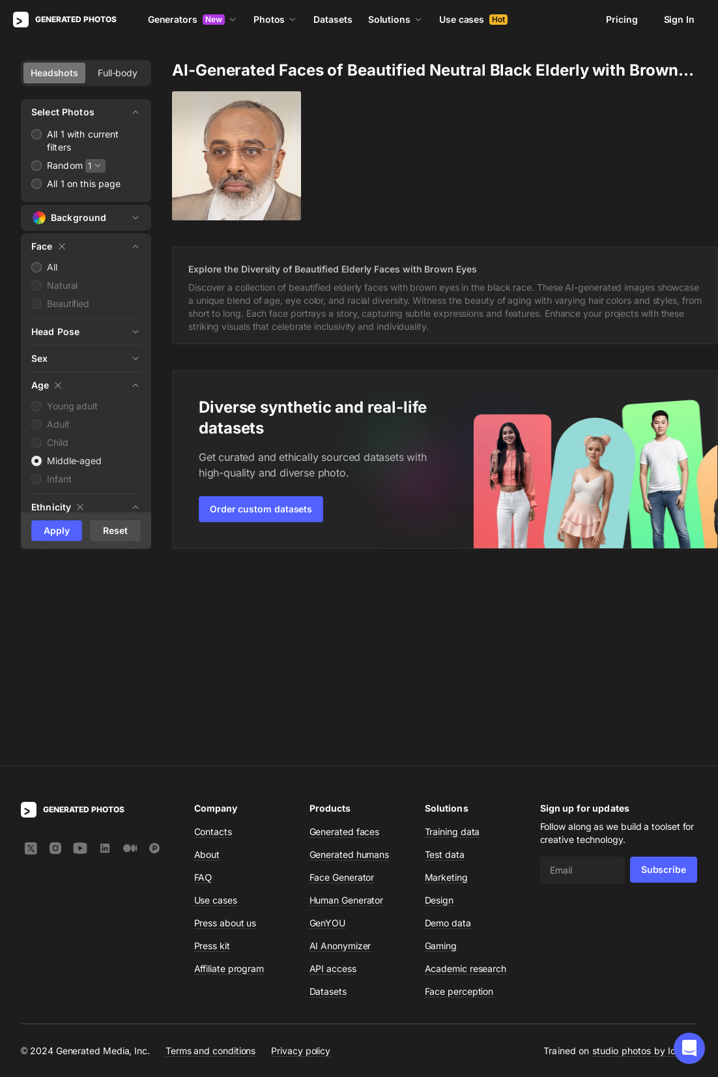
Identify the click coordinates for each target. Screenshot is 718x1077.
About (207, 664)
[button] (689, 1048)
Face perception (459, 800)
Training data (452, 641)
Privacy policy (300, 860)
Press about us (225, 732)
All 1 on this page (84, 183)
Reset (115, 530)
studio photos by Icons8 (644, 860)
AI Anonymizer (340, 755)
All (52, 267)
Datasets (332, 19)
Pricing (621, 19)
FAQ (203, 686)
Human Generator (346, 709)
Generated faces (344, 641)
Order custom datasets (261, 508)
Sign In (679, 19)
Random (65, 165)
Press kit (212, 755)
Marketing (446, 686)
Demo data (448, 732)
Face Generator (342, 686)
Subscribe (663, 679)
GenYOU (327, 732)
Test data (445, 664)
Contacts (213, 641)
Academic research (466, 778)
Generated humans (349, 664)
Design (439, 709)
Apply (57, 530)
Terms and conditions (210, 860)
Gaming (441, 755)
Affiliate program (229, 778)
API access (332, 778)
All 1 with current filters (83, 140)
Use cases (473, 19)
